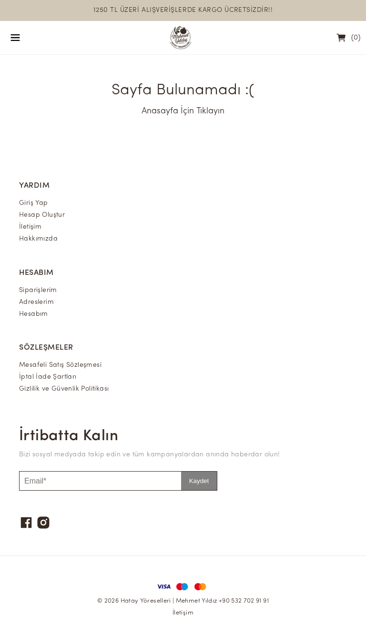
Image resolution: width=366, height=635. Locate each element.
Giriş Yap (33, 203)
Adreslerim (36, 302)
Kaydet (199, 480)
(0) (355, 37)
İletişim (30, 227)
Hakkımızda (38, 238)
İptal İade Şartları (48, 377)
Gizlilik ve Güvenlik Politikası (64, 389)
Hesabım (33, 314)
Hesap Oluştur (42, 215)
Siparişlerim (38, 290)
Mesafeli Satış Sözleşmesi (60, 365)
